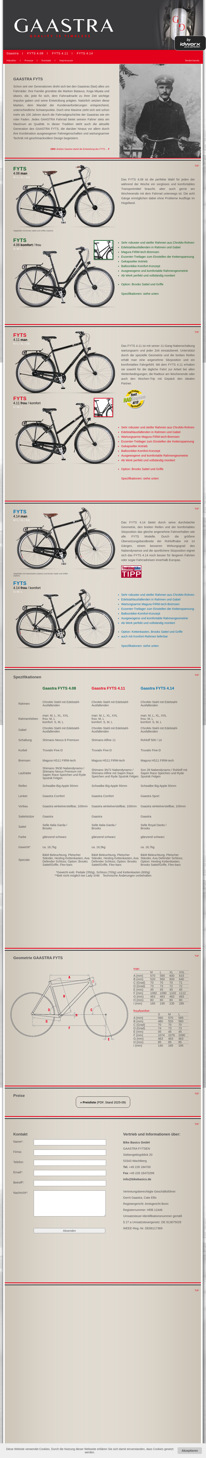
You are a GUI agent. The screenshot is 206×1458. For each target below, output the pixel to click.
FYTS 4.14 (85, 53)
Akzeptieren (190, 1450)
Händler (11, 60)
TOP (197, 166)
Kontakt (46, 60)
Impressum (66, 60)
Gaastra (13, 53)
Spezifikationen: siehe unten (140, 293)
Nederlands (192, 60)
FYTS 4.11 (60, 53)
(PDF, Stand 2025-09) (103, 1102)
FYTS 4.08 (35, 53)
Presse (29, 60)
